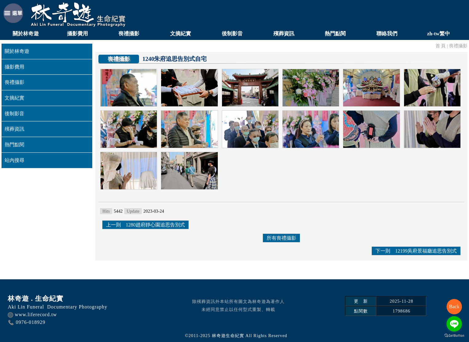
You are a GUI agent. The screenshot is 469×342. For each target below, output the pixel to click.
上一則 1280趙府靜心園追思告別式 (145, 224)
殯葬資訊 (283, 34)
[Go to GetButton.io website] (454, 336)
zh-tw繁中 (438, 34)
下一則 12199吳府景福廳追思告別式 (416, 251)
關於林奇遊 (26, 34)
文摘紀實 (180, 34)
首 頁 (440, 45)
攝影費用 (77, 34)
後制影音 (232, 34)
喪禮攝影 (128, 34)
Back (454, 306)
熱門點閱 (335, 34)
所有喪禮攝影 (281, 238)
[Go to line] (454, 324)
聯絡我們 (386, 34)
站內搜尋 (14, 160)
